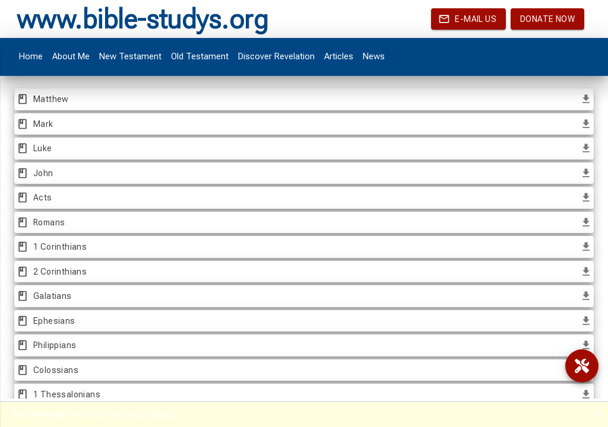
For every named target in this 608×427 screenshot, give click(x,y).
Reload (160, 414)
